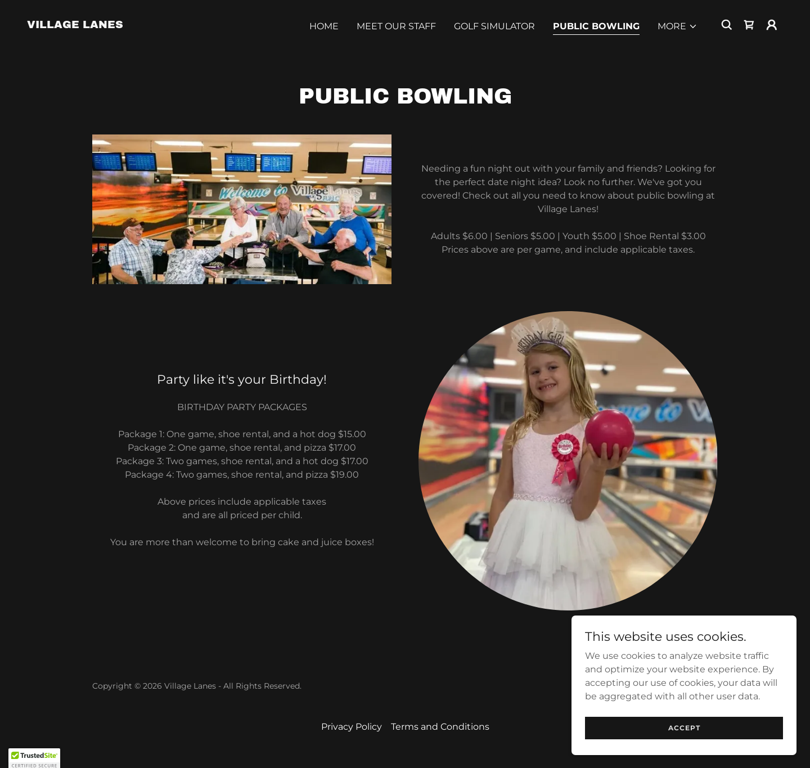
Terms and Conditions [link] (440, 726)
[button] (678, 26)
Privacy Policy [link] (351, 726)
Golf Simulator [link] (494, 26)
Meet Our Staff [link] (396, 26)
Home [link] (324, 26)
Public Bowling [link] (596, 26)
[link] (75, 25)
